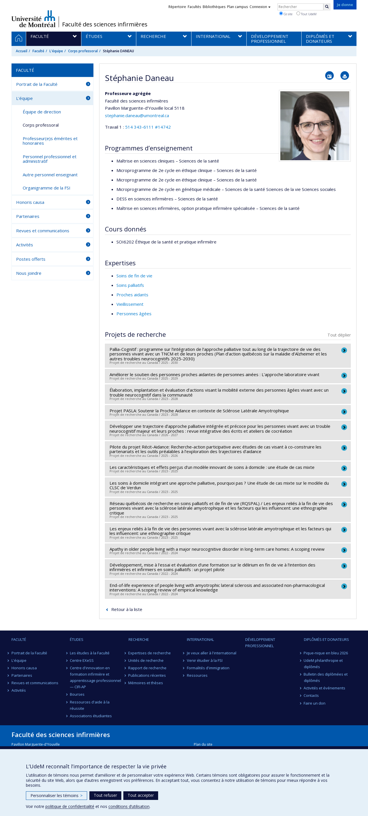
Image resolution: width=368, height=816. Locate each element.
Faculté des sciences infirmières (104, 24)
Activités (24, 244)
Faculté (38, 51)
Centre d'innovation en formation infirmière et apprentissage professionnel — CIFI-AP (95, 677)
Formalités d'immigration (208, 667)
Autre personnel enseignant (50, 174)
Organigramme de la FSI (46, 188)
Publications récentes (147, 675)
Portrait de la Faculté (36, 84)
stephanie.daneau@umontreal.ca (137, 115)
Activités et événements (325, 688)
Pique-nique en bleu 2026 (326, 652)
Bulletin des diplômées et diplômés (326, 677)
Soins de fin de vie (134, 276)
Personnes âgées (134, 313)
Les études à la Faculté (90, 652)
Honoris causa (30, 202)
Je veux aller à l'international (211, 652)
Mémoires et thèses (146, 682)
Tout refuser (105, 795)
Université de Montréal (33, 18)
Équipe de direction (42, 112)
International (200, 639)
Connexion (260, 6)
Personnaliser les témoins (56, 795)
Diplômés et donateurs (326, 639)
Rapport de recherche (148, 667)
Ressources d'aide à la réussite (90, 705)
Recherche (139, 639)
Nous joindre (28, 273)
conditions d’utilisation (129, 806)
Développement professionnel (260, 642)
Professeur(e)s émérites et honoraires (50, 141)
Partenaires (27, 216)
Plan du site (203, 744)
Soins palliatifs (130, 285)
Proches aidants (132, 294)
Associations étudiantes (91, 715)
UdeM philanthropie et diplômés (323, 663)
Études (76, 639)
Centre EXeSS (82, 660)
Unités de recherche (146, 660)
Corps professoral (83, 51)
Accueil (21, 51)
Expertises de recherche (150, 652)
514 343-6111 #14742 (148, 127)
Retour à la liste (126, 609)
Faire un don (315, 703)
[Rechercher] (326, 6)
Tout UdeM (306, 13)
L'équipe (56, 51)
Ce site (285, 13)
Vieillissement (129, 304)
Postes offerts (30, 259)
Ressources (197, 675)
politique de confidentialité (69, 806)
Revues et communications (42, 230)
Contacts (311, 695)
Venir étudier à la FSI (205, 660)
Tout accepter (141, 795)
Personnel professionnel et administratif (49, 159)
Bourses (77, 694)
